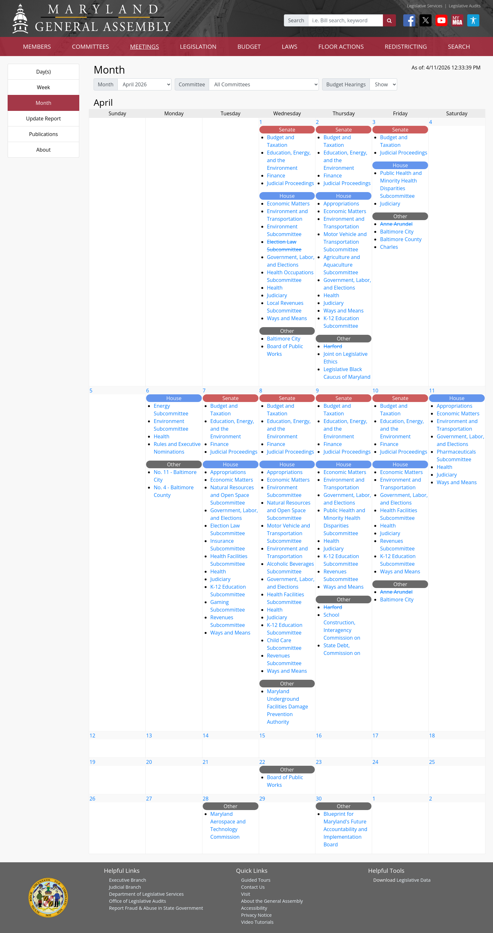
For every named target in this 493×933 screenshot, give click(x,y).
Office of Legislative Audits (137, 901)
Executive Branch (127, 880)
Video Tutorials (257, 922)
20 (149, 761)
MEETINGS (144, 46)
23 (318, 761)
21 (205, 761)
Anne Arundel (396, 223)
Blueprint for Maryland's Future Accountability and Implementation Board (345, 829)
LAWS (289, 46)
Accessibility (254, 908)
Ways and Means (287, 318)
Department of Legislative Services (146, 894)
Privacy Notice (256, 915)
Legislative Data (414, 880)
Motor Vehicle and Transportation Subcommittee (345, 242)
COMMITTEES (90, 46)
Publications (43, 134)
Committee (192, 84)
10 (375, 390)
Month (43, 102)
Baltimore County (400, 239)
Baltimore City (283, 338)
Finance (276, 175)
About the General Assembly (272, 901)
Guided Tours (256, 880)
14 (205, 735)
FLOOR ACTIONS (341, 46)
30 (318, 798)
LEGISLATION (198, 46)
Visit (245, 894)
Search (296, 20)
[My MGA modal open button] (456, 20)
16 (318, 735)
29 (262, 798)
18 (432, 735)
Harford (332, 346)
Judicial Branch (125, 887)
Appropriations (341, 203)
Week (43, 87)
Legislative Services (424, 6)
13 (149, 735)
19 (92, 761)
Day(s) (43, 71)
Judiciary (277, 295)
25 (432, 761)
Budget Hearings (346, 84)
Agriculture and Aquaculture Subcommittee (341, 265)
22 (262, 761)
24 (375, 761)
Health (275, 287)
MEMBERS (37, 46)
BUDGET (249, 46)
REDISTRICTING (406, 46)
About (43, 149)
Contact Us (253, 887)
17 (375, 735)
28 (205, 798)
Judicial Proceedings (290, 183)
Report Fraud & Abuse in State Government (156, 908)
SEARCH (459, 46)
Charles (389, 246)
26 (92, 798)
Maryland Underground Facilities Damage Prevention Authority (287, 706)
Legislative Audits (465, 6)
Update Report (43, 118)
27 (149, 798)
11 (432, 390)
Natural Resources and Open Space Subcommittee (232, 495)
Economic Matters (288, 203)
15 (262, 735)
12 (92, 735)
